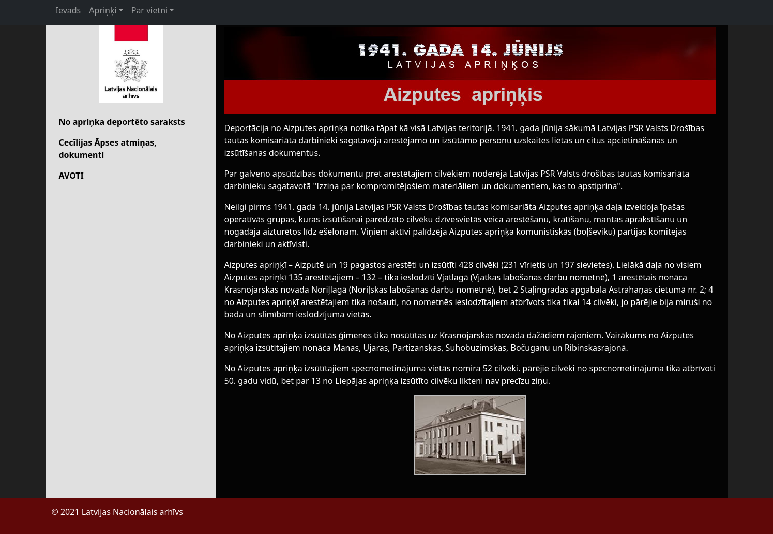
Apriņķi (102, 10)
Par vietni (149, 10)
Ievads (68, 10)
